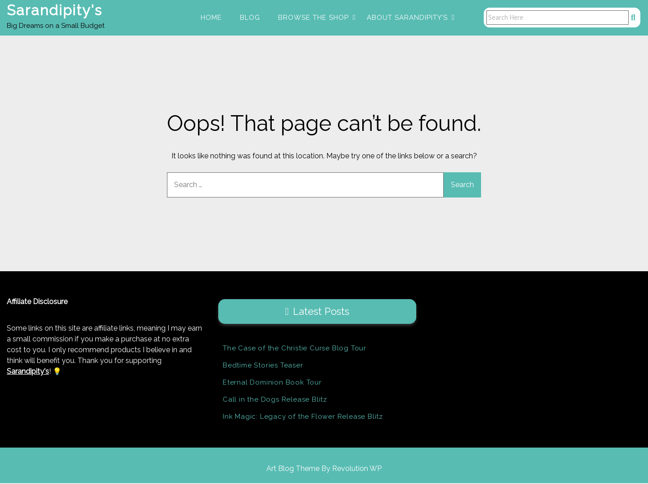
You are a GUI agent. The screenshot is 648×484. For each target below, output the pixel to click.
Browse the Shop (313, 18)
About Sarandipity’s (407, 18)
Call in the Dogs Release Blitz (275, 400)
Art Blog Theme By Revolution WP (324, 469)
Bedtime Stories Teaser (263, 366)
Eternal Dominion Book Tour (272, 383)
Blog (250, 18)
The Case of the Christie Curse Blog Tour (294, 349)
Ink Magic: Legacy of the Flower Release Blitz (303, 417)
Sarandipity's (54, 10)
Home (211, 18)
